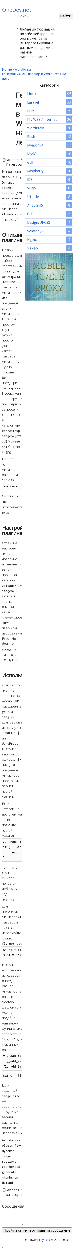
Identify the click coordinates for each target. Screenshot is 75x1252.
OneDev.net (16, 9)
